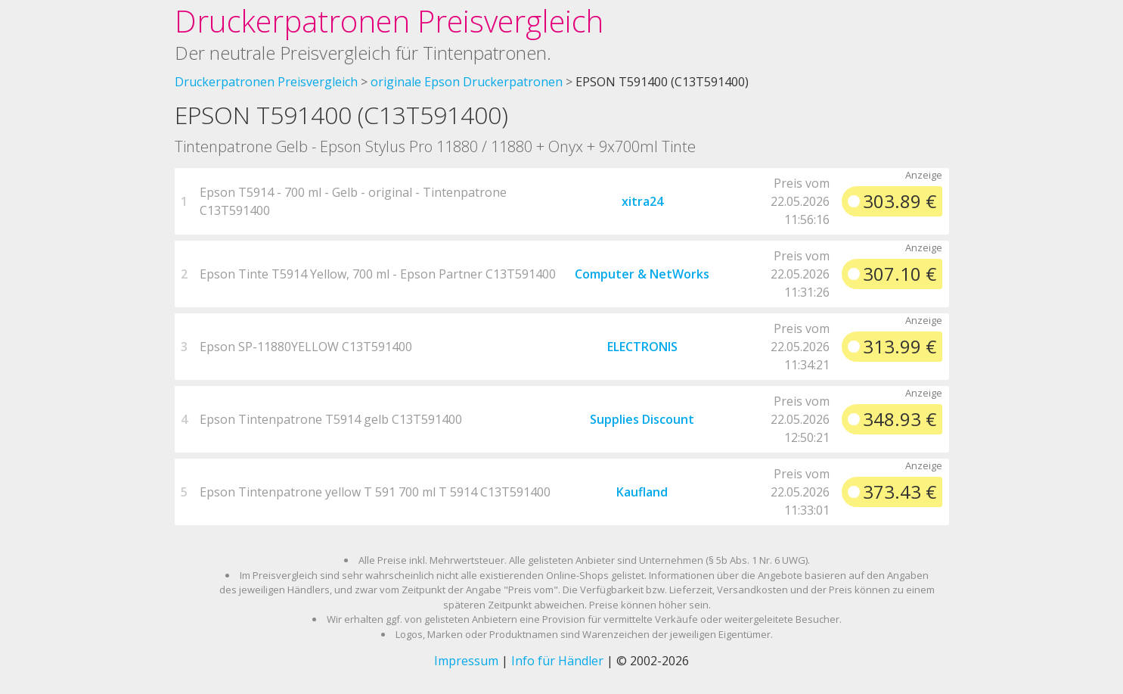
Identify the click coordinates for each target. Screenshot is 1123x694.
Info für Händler (557, 660)
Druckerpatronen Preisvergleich (389, 21)
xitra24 (642, 201)
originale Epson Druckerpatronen (467, 81)
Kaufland (642, 492)
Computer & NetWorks (642, 274)
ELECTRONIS (642, 346)
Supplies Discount (642, 419)
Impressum (466, 660)
